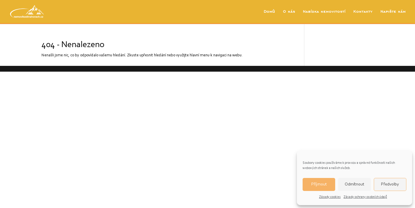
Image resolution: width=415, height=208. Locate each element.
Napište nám (393, 12)
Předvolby (390, 184)
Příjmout (319, 184)
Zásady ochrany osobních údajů (365, 197)
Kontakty (363, 12)
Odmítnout (354, 184)
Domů (269, 12)
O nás (289, 12)
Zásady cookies (330, 197)
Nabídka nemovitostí (324, 12)
